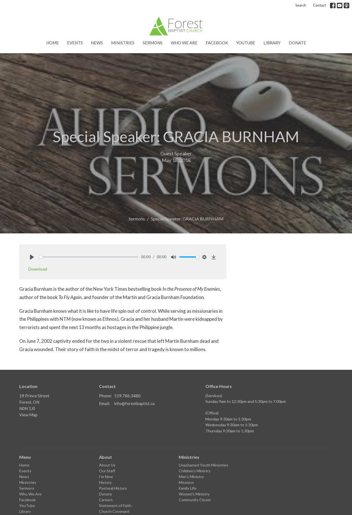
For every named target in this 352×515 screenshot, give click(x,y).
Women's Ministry (194, 494)
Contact (319, 5)
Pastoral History (113, 488)
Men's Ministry (191, 476)
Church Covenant (114, 511)
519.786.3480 (127, 395)
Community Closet (195, 499)
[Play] (32, 257)
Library (271, 42)
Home (52, 42)
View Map (28, 414)
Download (37, 268)
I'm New (106, 476)
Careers (106, 499)
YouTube (245, 42)
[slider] (88, 257)
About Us (107, 465)
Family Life (187, 488)
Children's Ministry (195, 470)
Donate (297, 42)
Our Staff (107, 470)
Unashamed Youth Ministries (203, 465)
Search (300, 5)
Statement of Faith (115, 505)
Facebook (217, 42)
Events (75, 42)
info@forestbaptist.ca (134, 403)
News (97, 42)
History (105, 482)
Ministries (122, 42)
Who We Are (184, 42)
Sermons (153, 42)
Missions (186, 482)
